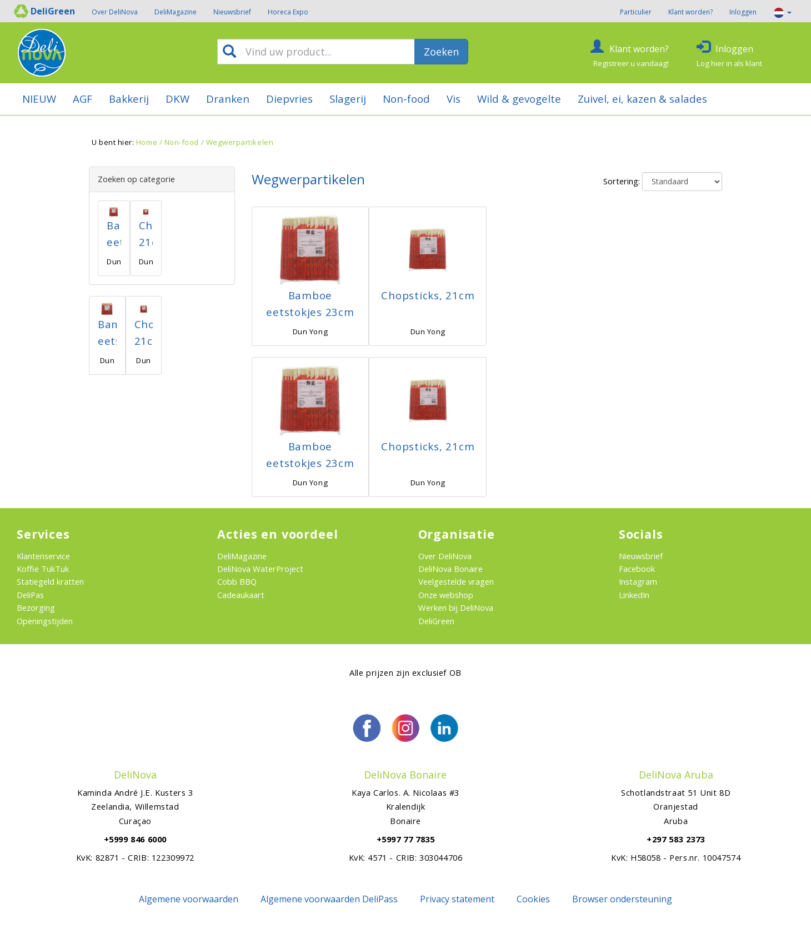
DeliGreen (436, 620)
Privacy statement (457, 899)
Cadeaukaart (240, 594)
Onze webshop (445, 594)
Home (146, 142)
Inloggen (743, 12)
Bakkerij (129, 99)
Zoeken (441, 51)
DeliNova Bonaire (450, 568)
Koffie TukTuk (43, 568)
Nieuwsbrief (232, 12)
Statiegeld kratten (50, 581)
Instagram (638, 581)
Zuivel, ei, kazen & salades (642, 99)
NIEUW (39, 99)
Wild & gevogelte (519, 99)
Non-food (406, 99)
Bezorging (36, 607)
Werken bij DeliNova (455, 607)
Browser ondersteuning (622, 899)
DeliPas (30, 594)
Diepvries (289, 99)
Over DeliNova (115, 12)
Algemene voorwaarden (188, 899)
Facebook (637, 568)
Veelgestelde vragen (456, 581)
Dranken (227, 99)
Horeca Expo (288, 12)
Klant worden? (690, 12)
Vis (453, 99)
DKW (177, 99)
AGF (82, 99)
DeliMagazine (175, 12)
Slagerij (347, 99)
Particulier (636, 12)
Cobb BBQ (237, 581)
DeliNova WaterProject (260, 568)
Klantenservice (43, 555)
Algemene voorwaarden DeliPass (329, 899)
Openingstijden (45, 620)
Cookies (533, 899)
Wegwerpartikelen (240, 142)
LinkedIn (634, 594)
